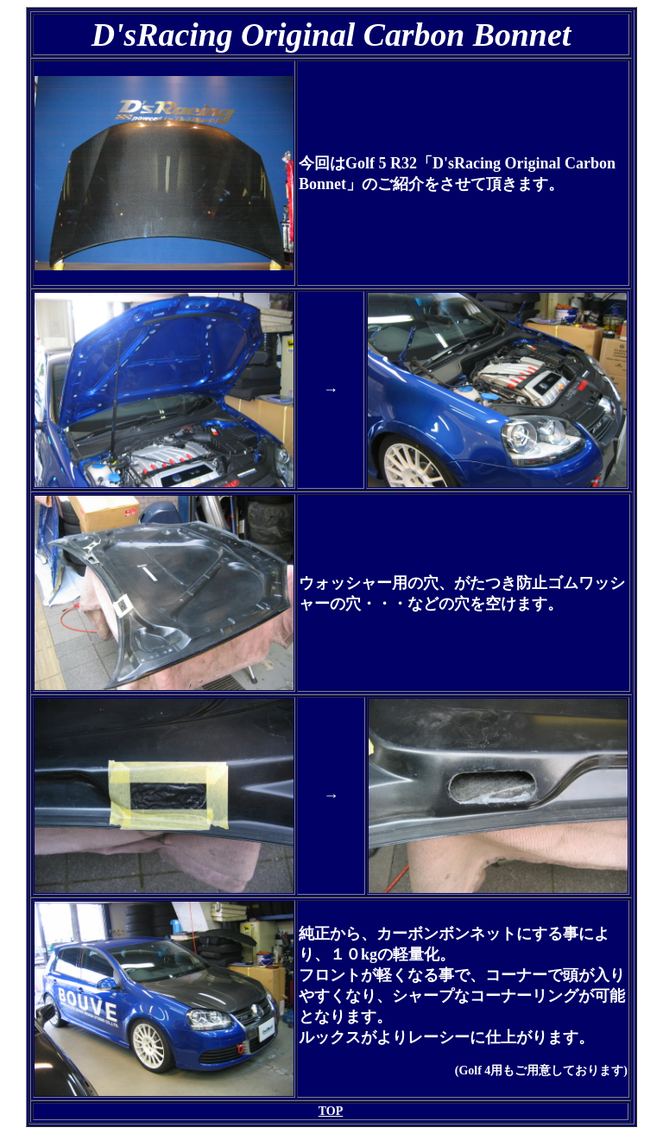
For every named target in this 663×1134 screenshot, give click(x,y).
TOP (331, 1111)
